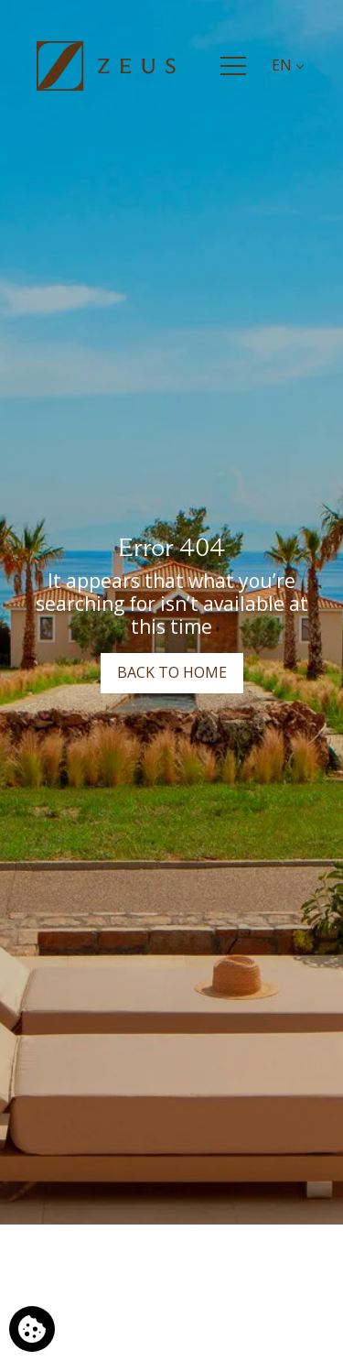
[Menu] (233, 66)
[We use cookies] (32, 1329)
